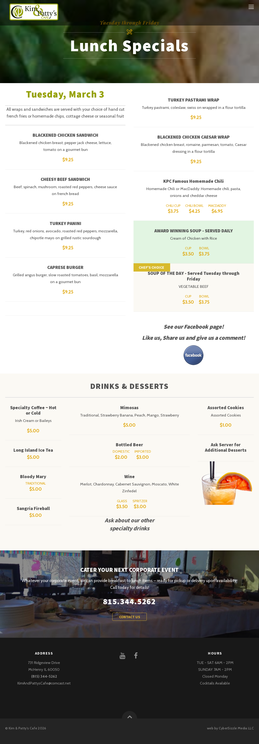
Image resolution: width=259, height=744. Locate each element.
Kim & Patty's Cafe (23, 728)
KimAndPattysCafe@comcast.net (44, 683)
